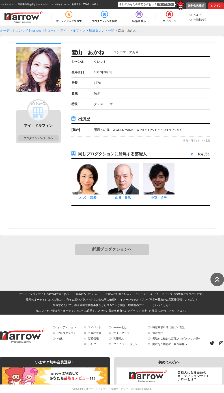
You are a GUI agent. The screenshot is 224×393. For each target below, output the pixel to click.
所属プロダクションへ (112, 249)
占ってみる (165, 4)
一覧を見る (200, 154)
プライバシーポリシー (126, 344)
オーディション (66, 327)
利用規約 (118, 338)
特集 (60, 338)
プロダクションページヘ (38, 138)
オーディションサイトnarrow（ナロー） (108, 388)
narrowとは (120, 327)
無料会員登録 (196, 5)
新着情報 (93, 338)
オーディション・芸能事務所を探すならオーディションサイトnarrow (35, 4)
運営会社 (157, 333)
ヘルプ (197, 14)
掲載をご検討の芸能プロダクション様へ (176, 338)
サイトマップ (121, 333)
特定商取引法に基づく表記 (168, 327)
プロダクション (66, 333)
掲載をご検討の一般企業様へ (169, 344)
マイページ (94, 327)
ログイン (216, 5)
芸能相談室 (200, 19)
